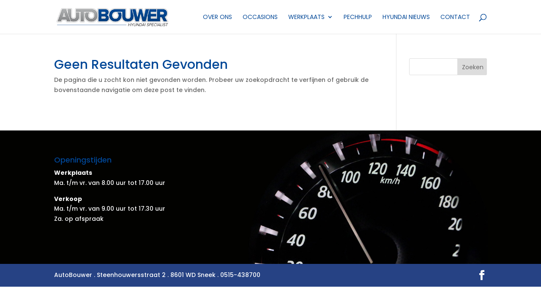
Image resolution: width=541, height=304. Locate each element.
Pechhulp (358, 17)
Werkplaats (306, 17)
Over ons (217, 17)
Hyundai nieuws (406, 17)
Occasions (260, 17)
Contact (455, 17)
